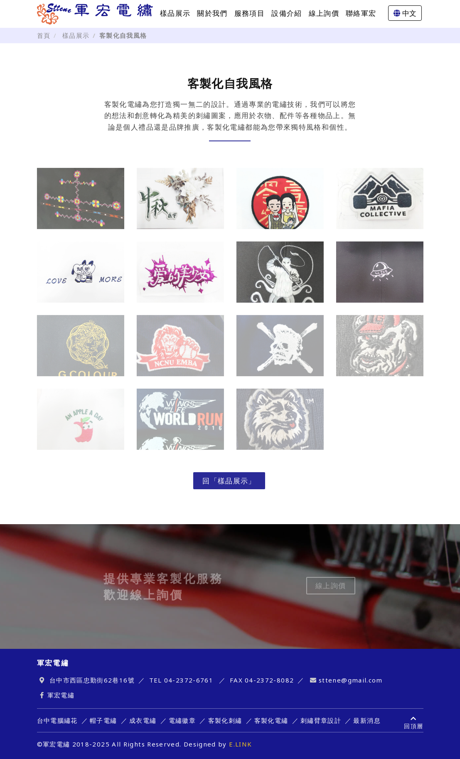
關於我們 (212, 13)
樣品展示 (175, 13)
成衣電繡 (142, 720)
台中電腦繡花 (57, 720)
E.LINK (240, 744)
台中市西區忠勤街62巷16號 (92, 680)
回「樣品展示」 (229, 480)
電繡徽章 (182, 720)
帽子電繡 (103, 720)
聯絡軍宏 (361, 13)
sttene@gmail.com (351, 680)
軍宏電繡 (60, 695)
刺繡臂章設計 (320, 720)
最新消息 (366, 720)
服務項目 (249, 13)
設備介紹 (286, 13)
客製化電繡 (271, 720)
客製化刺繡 (225, 720)
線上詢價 (324, 13)
